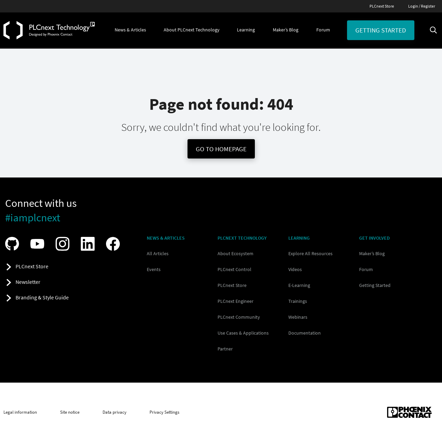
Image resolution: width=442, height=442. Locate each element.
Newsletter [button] (28, 281)
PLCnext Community (239, 317)
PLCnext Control (234, 269)
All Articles (158, 253)
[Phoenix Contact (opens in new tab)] (409, 412)
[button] (130, 30)
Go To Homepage (221, 149)
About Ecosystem (235, 253)
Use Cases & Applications (243, 333)
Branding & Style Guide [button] (42, 297)
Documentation (304, 333)
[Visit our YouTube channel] (39, 244)
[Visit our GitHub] (13, 243)
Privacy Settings (164, 412)
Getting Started (375, 285)
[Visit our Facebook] (114, 244)
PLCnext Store (381, 6)
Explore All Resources (310, 253)
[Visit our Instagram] (64, 244)
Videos (295, 269)
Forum (366, 269)
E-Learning (299, 285)
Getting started (380, 30)
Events (154, 269)
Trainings (297, 301)
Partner (225, 349)
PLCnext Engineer (235, 301)
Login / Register (421, 6)
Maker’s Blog (372, 253)
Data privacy (114, 412)
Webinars (297, 317)
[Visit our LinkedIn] (89, 244)
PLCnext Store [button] (32, 266)
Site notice (69, 412)
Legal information (20, 412)
